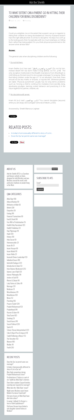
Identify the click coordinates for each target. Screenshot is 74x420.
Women (9, 341)
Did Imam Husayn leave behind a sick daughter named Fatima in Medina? (17, 408)
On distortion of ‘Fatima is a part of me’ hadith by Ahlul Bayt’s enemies (18, 378)
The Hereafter (11, 338)
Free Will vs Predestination (15, 222)
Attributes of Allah (12, 204)
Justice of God (11, 277)
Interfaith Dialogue (13, 263)
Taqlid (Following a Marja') (15, 335)
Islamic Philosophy (13, 274)
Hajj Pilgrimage (12, 230)
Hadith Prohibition (12, 228)
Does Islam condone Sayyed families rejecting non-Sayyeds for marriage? (18, 383)
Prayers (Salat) (11, 303)
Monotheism (11, 295)
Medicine (10, 289)
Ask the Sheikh (37, 2)
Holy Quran (10, 239)
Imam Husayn (11, 248)
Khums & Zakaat (12, 280)
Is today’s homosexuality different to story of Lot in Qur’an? (18, 368)
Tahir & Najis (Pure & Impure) (16, 332)
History (9, 236)
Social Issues (11, 321)
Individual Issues (12, 260)
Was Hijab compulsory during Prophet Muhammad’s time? (16, 373)
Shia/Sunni (10, 315)
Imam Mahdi (11, 251)
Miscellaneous (11, 292)
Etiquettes (10, 210)
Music (9, 297)
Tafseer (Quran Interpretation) (16, 330)
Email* (48, 183)
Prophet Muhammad (13, 306)
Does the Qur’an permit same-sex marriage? (17, 362)
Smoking (9, 318)
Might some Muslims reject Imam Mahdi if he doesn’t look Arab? (17, 391)
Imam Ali (10, 245)
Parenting (28, 20)
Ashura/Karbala (12, 201)
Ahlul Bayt (10, 198)
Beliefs (9, 207)
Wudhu (9, 344)
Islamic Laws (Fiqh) (13, 271)
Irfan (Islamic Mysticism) (15, 268)
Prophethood (11, 309)
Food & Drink (11, 219)
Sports (9, 327)
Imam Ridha (11, 254)
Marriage (10, 286)
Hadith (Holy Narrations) (14, 225)
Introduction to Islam (13, 265)
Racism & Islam (12, 312)
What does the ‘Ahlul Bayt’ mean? (17, 387)
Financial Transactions (14, 216)
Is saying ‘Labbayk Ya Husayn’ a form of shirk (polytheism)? (17, 402)
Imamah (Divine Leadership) (16, 257)
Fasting (9, 213)
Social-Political (11, 324)
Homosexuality (11, 242)
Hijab (8, 233)
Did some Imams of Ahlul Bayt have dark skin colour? (18, 396)
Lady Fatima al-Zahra (13, 283)
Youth (9, 347)
